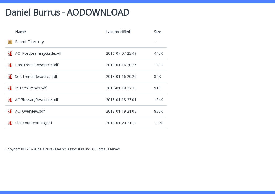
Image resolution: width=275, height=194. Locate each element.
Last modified (118, 31)
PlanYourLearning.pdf (33, 122)
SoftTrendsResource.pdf (36, 76)
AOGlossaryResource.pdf (36, 99)
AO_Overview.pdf (30, 111)
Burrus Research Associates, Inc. (66, 149)
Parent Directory (29, 41)
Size (157, 31)
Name (20, 31)
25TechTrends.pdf (30, 88)
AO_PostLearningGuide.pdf (38, 53)
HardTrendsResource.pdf (36, 64)
